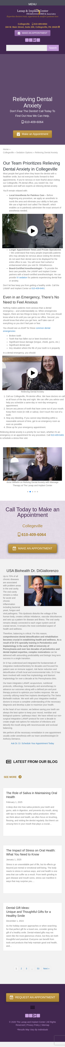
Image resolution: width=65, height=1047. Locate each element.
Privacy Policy (33, 1025)
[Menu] (32, 1007)
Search (53, 48)
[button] (27, 40)
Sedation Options (24, 152)
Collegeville (8, 152)
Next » (46, 968)
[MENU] (32, 4)
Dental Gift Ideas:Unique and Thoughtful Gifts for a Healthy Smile (28, 911)
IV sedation (22, 277)
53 (38, 968)
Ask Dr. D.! (16, 743)
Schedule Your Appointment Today (38, 743)
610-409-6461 (38, 288)
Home (6, 149)
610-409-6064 (39, 24)
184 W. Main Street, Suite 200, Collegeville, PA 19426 (32, 27)
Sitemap (45, 1025)
